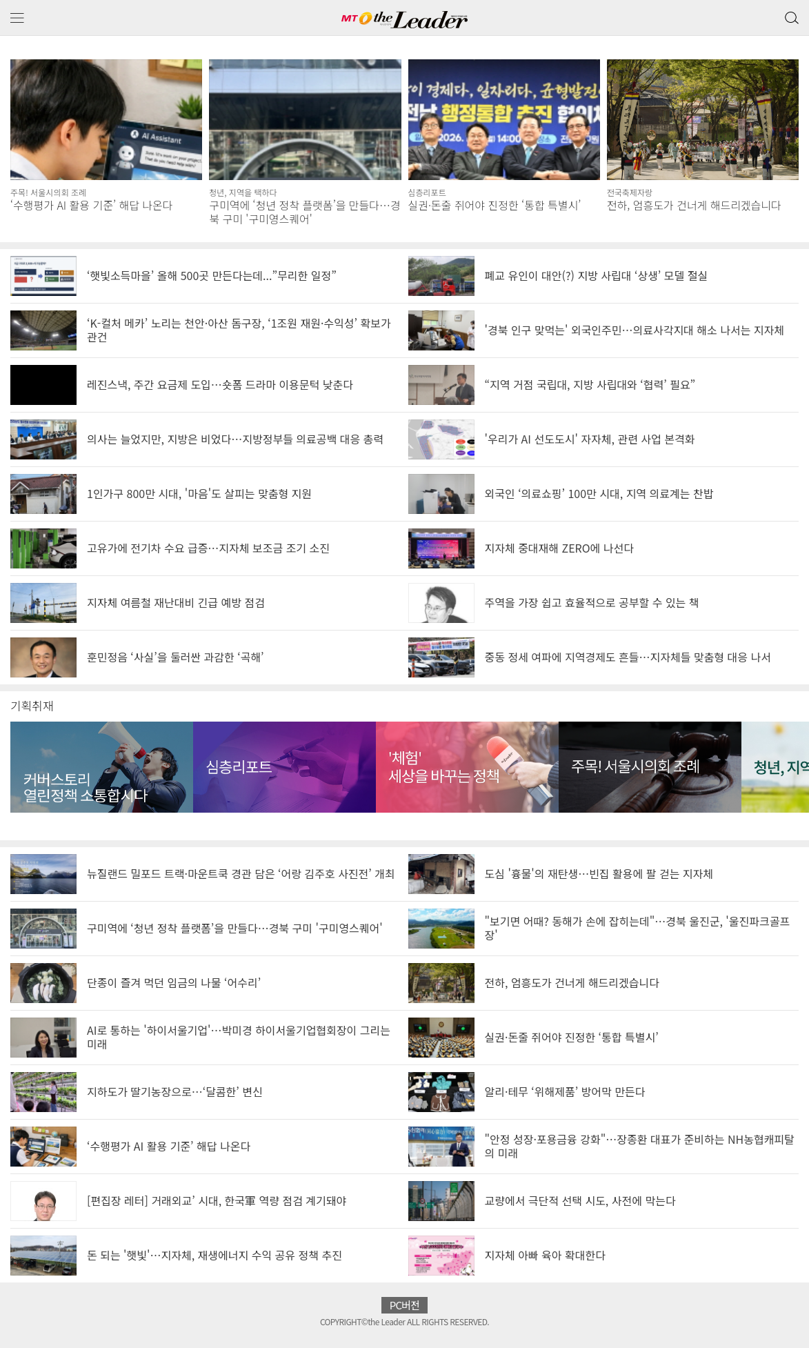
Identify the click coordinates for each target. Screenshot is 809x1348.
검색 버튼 (790, 14)
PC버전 (405, 1305)
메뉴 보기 (17, 18)
